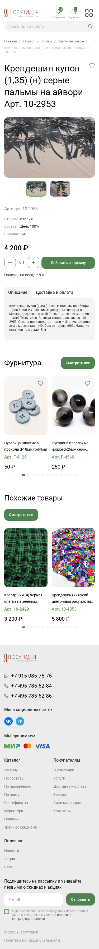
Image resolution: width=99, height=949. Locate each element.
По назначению (17, 786)
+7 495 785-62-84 (31, 686)
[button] (90, 26)
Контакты (62, 811)
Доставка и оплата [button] (54, 292)
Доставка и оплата (70, 786)
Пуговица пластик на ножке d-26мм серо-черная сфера (70, 446)
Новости (11, 851)
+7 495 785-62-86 (31, 696)
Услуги (59, 778)
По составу (13, 778)
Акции (9, 859)
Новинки (12, 819)
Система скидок (67, 803)
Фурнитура (13, 811)
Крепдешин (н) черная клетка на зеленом (23, 598)
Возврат (60, 794)
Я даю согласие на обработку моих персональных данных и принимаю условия (50, 915)
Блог (8, 867)
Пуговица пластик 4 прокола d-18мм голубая (25, 446)
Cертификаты (16, 803)
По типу (11, 770)
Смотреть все (78, 363)
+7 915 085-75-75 (31, 676)
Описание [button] (17, 292)
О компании (63, 770)
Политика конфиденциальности (32, 940)
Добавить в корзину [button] (68, 263)
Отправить (80, 899)
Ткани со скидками (20, 827)
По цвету (12, 794)
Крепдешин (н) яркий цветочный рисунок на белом (71, 599)
